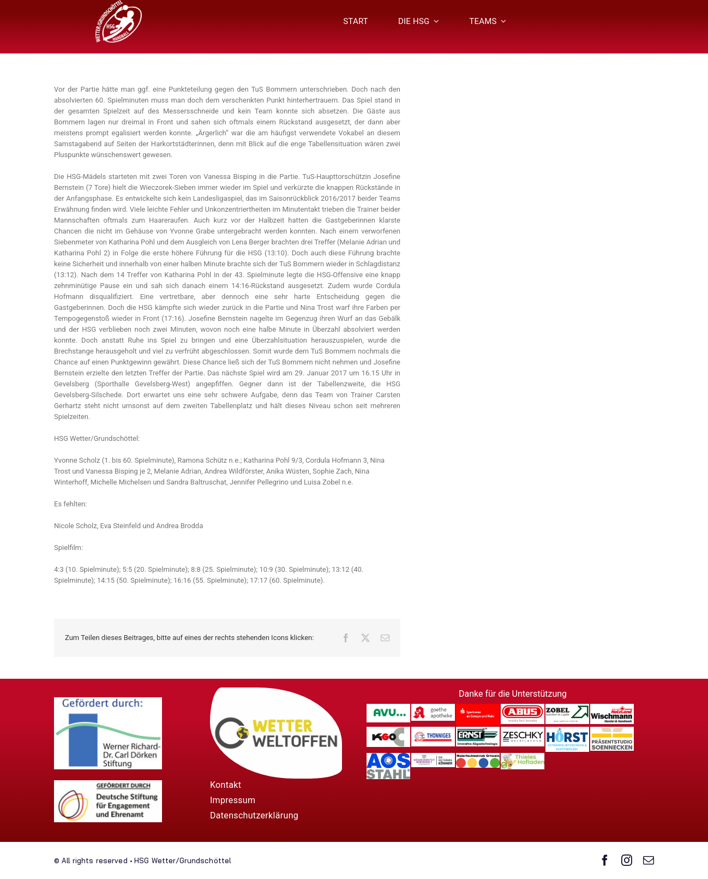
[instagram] (626, 860)
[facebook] (604, 860)
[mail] (648, 860)
